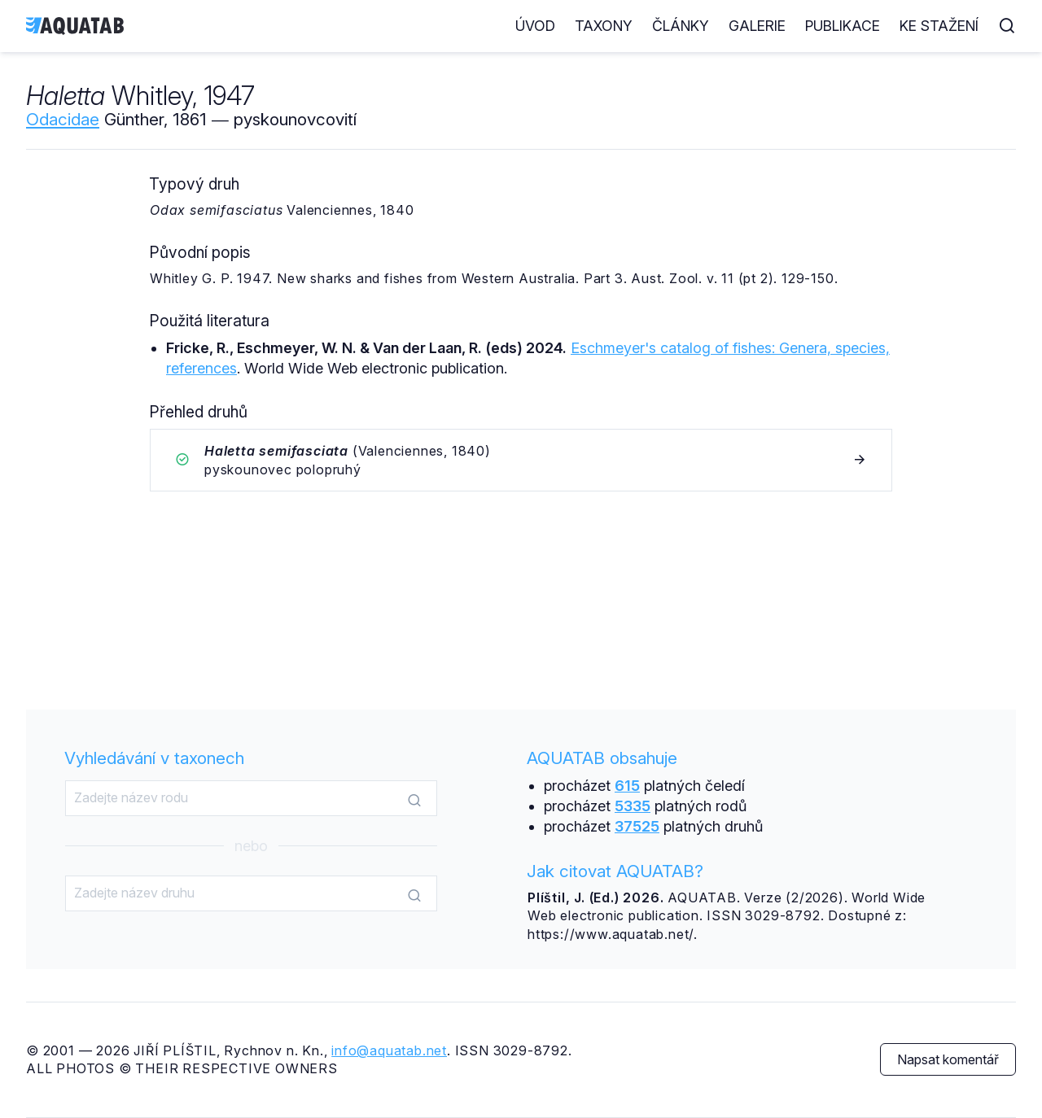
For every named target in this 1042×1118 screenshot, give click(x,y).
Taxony (604, 25)
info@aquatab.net (389, 1050)
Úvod (535, 25)
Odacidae (62, 119)
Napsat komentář (948, 1059)
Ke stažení (939, 25)
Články (680, 25)
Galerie (757, 25)
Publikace (842, 25)
